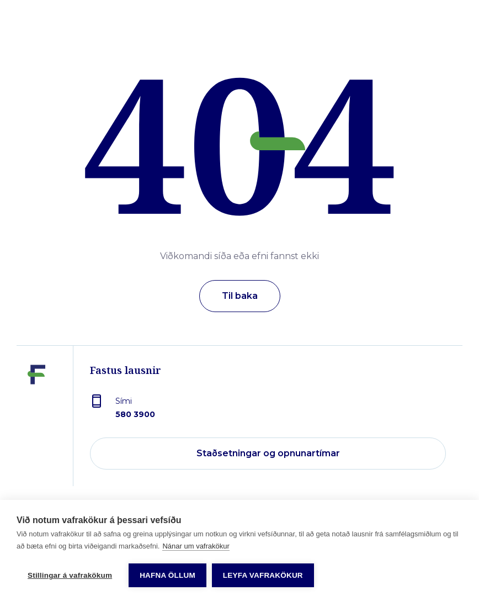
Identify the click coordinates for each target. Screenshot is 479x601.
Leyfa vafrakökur (263, 575)
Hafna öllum (167, 575)
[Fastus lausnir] (36, 424)
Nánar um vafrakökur (195, 546)
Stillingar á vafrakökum (70, 575)
